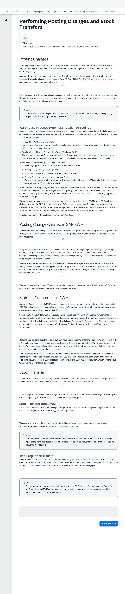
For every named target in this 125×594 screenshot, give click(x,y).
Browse (15, 12)
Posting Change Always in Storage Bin (41, 169)
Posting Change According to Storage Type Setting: (70, 173)
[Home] (7, 12)
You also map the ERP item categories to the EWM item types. (47, 215)
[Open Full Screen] (63, 84)
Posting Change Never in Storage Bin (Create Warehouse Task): (70, 155)
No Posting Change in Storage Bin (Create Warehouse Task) (50, 173)
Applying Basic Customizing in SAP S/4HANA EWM (52, 12)
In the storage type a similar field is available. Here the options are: (51, 165)
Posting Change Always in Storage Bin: (70, 145)
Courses (25, 12)
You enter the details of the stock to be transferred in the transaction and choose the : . (63, 425)
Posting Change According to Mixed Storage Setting (71, 180)
